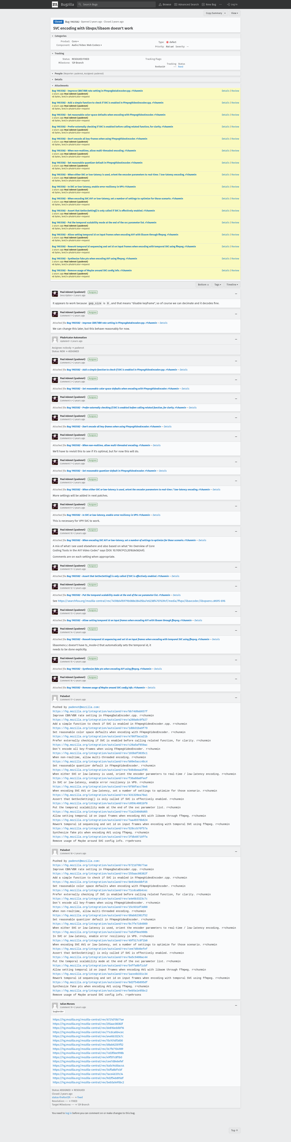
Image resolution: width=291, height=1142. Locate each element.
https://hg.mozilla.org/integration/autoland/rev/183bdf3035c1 (99, 753)
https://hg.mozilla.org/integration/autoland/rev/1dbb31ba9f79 (99, 728)
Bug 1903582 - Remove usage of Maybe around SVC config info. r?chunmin (92, 270)
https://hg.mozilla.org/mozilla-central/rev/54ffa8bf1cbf (87, 1069)
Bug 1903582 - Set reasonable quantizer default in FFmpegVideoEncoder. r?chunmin (97, 162)
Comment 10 (66, 533)
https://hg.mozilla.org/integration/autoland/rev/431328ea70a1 (99, 795)
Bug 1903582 (72, 21)
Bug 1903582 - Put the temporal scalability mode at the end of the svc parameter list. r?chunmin (104, 222)
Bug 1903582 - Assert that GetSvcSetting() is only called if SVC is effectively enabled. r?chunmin (103, 210)
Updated (64, 341)
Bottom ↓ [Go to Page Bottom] (203, 284)
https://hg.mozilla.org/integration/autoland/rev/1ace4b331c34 (99, 974)
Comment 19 (66, 1007)
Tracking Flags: (154, 59)
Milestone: (64, 62)
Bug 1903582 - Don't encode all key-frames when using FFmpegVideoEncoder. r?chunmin (99, 138)
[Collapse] (236, 294)
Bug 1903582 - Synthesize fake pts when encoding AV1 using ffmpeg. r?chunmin (94, 258)
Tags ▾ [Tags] (218, 284)
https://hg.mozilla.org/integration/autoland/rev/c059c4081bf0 (99, 803)
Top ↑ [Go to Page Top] (234, 1130)
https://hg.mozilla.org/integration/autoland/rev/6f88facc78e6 (99, 786)
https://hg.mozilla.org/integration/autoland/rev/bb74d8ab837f (99, 711)
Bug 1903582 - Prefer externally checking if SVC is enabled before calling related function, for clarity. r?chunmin (112, 126)
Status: (66, 59)
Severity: (180, 46)
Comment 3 (65, 381)
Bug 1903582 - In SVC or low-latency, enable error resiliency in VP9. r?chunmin (94, 186)
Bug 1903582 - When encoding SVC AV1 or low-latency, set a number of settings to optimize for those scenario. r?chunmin (117, 198)
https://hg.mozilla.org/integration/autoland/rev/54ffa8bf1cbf (99, 965)
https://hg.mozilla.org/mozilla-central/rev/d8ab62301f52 (88, 1044)
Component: (63, 45)
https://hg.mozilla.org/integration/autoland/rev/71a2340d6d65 (99, 811)
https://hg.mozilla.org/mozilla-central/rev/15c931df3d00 (88, 1040)
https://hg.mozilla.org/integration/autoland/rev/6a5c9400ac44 (99, 957)
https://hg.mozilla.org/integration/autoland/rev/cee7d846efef (99, 948)
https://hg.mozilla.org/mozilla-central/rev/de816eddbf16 (88, 1027)
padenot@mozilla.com (83, 707)
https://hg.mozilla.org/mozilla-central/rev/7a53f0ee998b (88, 1052)
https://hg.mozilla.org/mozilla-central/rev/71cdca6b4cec (88, 1032)
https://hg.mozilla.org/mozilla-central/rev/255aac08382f (88, 1023)
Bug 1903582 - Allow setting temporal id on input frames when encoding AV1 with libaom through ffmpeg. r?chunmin (115, 234)
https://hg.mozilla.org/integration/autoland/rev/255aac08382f (99, 873)
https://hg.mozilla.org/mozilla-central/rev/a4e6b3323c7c (88, 1036)
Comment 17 (66, 699)
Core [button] (75, 41)
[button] (232, 4)
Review (235, 90)
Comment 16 (66, 680)
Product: (65, 41)
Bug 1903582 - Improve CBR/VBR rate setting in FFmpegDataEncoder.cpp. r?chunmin (97, 90)
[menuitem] (165, 4)
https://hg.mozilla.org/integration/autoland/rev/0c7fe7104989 (99, 923)
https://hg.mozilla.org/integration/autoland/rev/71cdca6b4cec (99, 890)
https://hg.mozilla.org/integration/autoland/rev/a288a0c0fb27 (99, 719)
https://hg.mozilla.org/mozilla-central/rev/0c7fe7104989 (88, 1048)
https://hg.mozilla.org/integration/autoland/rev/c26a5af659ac (99, 744)
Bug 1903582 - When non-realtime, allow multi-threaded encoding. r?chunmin (94, 150)
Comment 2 (65, 362)
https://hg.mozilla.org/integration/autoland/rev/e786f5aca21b (99, 736)
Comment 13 (66, 613)
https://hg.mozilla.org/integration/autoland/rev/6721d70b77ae (99, 865)
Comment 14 (66, 632)
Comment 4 (65, 400)
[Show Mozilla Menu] (55, 4)
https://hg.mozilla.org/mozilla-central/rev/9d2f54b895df (88, 1078)
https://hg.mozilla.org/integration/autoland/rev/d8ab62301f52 (99, 915)
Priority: (159, 46)
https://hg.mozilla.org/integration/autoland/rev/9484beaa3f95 (99, 769)
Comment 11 (66, 569)
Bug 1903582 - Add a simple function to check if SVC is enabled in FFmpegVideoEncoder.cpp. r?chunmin (107, 102)
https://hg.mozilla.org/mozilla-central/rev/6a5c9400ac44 (88, 1065)
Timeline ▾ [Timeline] (232, 284)
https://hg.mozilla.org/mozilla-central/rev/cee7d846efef (88, 1061)
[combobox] (116, 4)
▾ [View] (225, 13)
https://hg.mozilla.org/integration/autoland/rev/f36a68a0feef (99, 778)
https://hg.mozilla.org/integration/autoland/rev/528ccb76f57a (99, 828)
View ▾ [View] (234, 13)
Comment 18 (66, 853)
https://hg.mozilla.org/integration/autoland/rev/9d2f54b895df (99, 982)
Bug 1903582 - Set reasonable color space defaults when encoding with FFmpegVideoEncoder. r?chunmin (108, 114)
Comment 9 (65, 507)
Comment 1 (65, 315)
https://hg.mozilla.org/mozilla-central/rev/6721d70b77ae (88, 1019)
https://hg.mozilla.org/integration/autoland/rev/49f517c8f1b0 (99, 940)
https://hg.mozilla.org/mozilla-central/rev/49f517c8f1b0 (87, 1057)
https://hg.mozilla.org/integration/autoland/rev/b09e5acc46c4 (99, 761)
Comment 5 (65, 419)
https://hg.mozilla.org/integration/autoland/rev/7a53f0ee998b (99, 932)
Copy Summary (214, 13)
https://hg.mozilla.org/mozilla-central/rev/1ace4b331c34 (88, 1073)
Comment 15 (66, 661)
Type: (161, 42)
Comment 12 (66, 588)
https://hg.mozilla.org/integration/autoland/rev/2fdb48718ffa (99, 836)
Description (66, 295)
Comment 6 (65, 438)
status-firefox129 (61, 1097)
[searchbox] (116, 4)
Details (225, 90)
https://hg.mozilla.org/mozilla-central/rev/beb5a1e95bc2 (88, 1082)
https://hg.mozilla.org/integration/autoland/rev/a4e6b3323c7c (99, 898)
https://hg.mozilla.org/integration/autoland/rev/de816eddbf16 (99, 882)
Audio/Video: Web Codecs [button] (87, 45)
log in (69, 1113)
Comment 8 (66, 482)
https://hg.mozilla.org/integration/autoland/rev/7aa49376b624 (99, 820)
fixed (180, 66)
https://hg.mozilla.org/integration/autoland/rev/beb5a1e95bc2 (99, 990)
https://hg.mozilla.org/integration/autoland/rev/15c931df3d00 (99, 907)
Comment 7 (65, 463)
